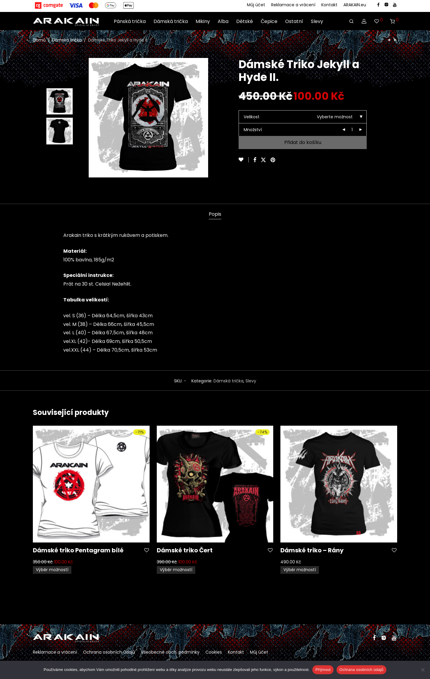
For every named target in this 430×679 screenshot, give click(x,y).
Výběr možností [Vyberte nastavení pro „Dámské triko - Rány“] (299, 570)
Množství (253, 130)
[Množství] (352, 129)
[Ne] (423, 670)
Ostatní (294, 21)
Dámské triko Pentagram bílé (78, 550)
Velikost (251, 117)
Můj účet (256, 5)
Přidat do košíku (302, 142)
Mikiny (203, 21)
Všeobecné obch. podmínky (170, 652)
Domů (39, 40)
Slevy (317, 21)
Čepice (269, 21)
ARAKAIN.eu (354, 5)
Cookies (213, 652)
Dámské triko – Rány (312, 550)
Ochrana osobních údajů (109, 652)
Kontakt (329, 5)
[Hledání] (351, 21)
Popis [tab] (215, 214)
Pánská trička (130, 21)
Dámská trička (170, 21)
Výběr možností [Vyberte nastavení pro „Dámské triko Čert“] (176, 570)
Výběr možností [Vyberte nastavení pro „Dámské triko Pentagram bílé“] (52, 570)
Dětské (244, 21)
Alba (223, 21)
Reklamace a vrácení (293, 5)
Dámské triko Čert (185, 550)
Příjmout (322, 669)
